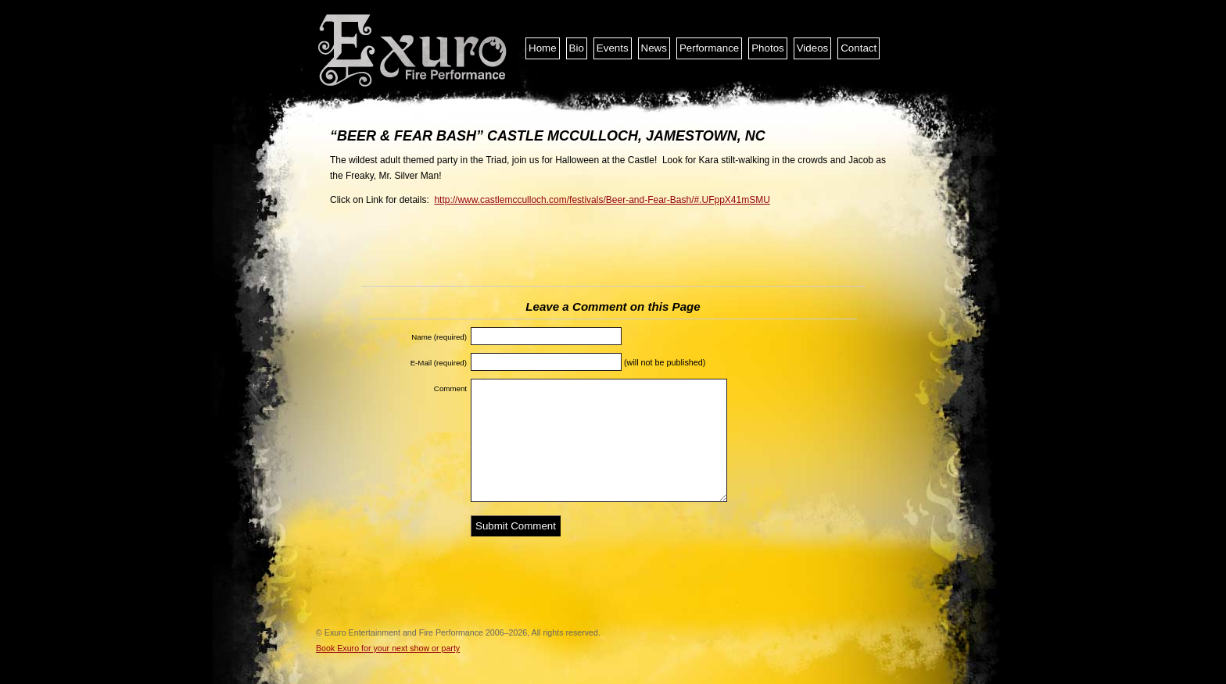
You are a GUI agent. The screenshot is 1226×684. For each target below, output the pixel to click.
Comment (450, 388)
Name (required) (439, 337)
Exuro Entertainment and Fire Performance (413, 51)
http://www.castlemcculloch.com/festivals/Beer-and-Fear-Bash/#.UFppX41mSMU (602, 199)
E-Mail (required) (438, 362)
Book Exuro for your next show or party (388, 648)
